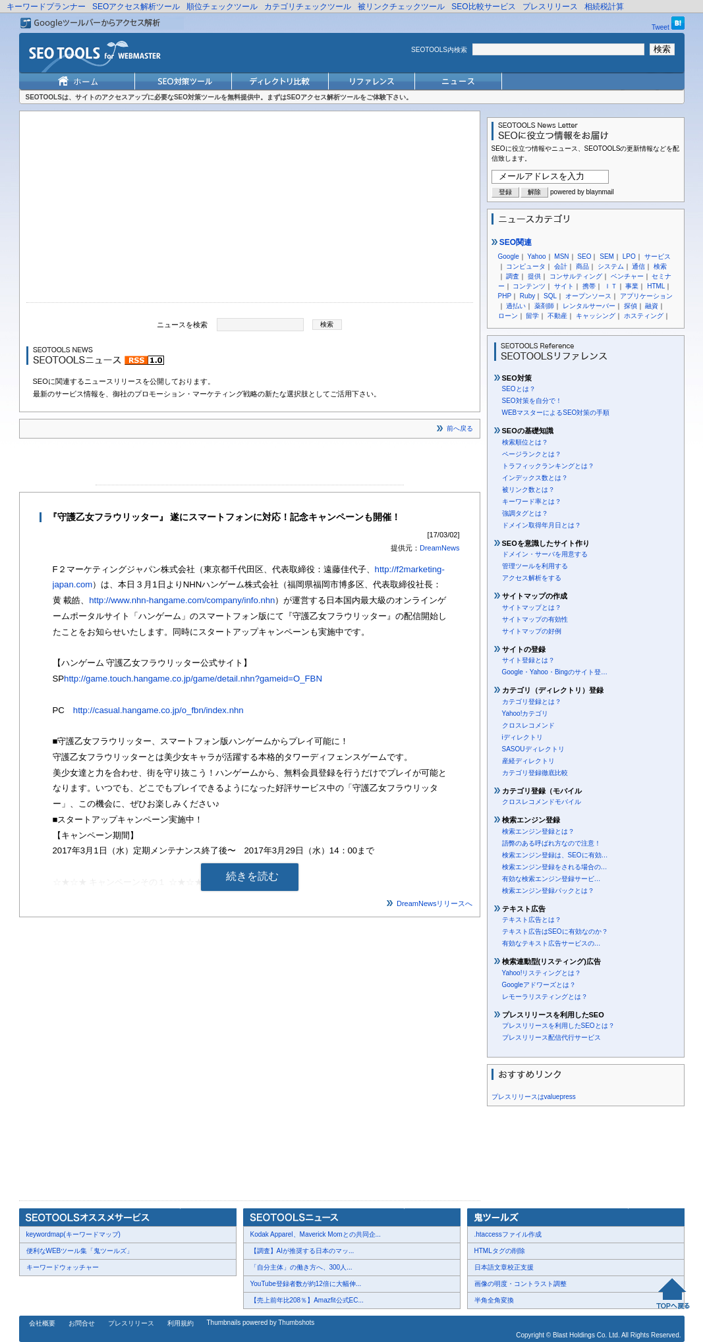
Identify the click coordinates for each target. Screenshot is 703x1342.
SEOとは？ (519, 388)
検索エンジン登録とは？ (538, 831)
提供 (534, 276)
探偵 (630, 305)
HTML (656, 286)
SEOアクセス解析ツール (136, 6)
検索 (660, 266)
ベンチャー (627, 276)
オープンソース (588, 296)
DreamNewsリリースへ (435, 903)
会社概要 (42, 1323)
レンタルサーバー (589, 305)
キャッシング (595, 315)
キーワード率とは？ (531, 501)
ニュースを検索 (182, 324)
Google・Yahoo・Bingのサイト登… (554, 672)
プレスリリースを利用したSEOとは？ (558, 1025)
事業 (631, 286)
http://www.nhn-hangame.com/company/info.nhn (182, 600)
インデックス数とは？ (535, 477)
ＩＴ (610, 286)
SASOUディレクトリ (533, 749)
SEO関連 (512, 242)
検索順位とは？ (525, 442)
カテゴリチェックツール (307, 6)
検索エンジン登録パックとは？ (548, 890)
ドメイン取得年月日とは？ (541, 525)
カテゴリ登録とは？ (531, 701)
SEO (584, 256)
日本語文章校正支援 (504, 1267)
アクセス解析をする (531, 577)
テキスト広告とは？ (531, 919)
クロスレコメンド (528, 725)
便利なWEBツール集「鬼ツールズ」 (80, 1250)
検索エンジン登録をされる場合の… (554, 867)
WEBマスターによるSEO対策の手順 (556, 412)
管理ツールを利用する (535, 566)
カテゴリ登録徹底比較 (535, 772)
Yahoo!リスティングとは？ (542, 973)
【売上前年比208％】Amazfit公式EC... (307, 1300)
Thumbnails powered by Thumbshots (261, 1322)
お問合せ (82, 1323)
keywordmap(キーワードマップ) (73, 1234)
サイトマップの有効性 (535, 619)
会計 (560, 266)
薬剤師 (544, 305)
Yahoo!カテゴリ (525, 713)
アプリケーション (646, 296)
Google (508, 256)
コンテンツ (529, 286)
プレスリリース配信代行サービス (551, 1037)
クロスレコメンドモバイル (541, 801)
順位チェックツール (222, 6)
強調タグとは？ (525, 513)
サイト (564, 286)
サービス (657, 256)
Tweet (660, 27)
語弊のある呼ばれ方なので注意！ (551, 843)
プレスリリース (550, 6)
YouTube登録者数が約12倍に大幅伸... (306, 1283)
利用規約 (180, 1323)
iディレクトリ (522, 737)
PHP (505, 296)
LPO (629, 256)
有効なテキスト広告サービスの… (551, 943)
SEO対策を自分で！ (532, 400)
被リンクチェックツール (401, 6)
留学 (532, 315)
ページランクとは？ (531, 454)
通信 (638, 266)
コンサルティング (575, 276)
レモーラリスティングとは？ (545, 996)
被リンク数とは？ (528, 489)
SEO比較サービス (483, 6)
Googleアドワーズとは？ (539, 984)
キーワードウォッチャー (62, 1267)
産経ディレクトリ (528, 761)
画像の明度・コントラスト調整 (520, 1283)
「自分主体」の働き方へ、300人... (301, 1267)
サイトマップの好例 (531, 631)
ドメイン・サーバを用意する (545, 554)
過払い (516, 305)
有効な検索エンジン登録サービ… (551, 878)
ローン (508, 315)
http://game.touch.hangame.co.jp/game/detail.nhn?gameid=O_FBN (193, 679)
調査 (512, 276)
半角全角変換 (494, 1300)
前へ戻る (460, 428)
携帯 (589, 286)
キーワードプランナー (46, 6)
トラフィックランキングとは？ (548, 466)
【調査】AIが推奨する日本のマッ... (302, 1250)
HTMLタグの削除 (499, 1250)
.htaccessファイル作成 (508, 1234)
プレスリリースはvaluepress (534, 1096)
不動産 (557, 315)
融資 (651, 305)
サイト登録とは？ (528, 660)
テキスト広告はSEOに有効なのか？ (555, 931)
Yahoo (536, 256)
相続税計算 (604, 6)
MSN (561, 256)
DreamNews (440, 548)
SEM (607, 256)
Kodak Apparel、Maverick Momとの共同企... (315, 1234)
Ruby (527, 296)
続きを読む (252, 876)
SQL (550, 296)
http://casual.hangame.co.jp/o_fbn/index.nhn (158, 710)
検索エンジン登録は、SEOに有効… (555, 855)
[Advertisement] (249, 210)
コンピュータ (526, 266)
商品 (582, 266)
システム (611, 266)
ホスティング (643, 315)
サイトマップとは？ (531, 607)
